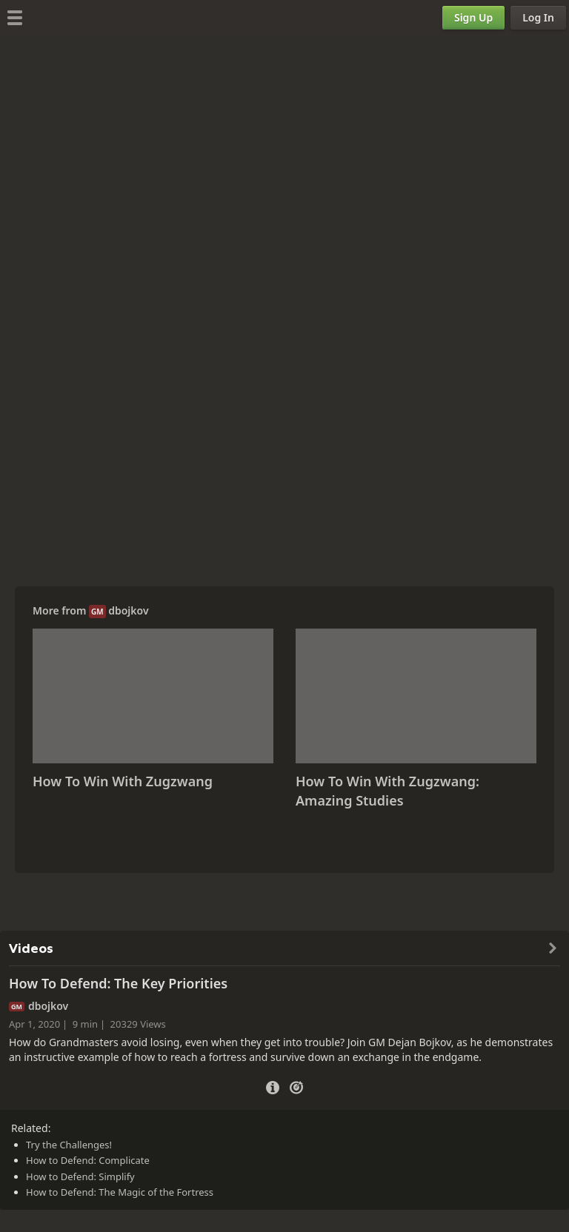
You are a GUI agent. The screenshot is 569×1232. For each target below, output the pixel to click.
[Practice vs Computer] (296, 1086)
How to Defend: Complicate (88, 1160)
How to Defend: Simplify (80, 1176)
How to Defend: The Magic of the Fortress (119, 1192)
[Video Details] (273, 1086)
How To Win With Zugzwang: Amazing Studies (387, 790)
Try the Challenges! (69, 1144)
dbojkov (128, 610)
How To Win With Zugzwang (123, 781)
